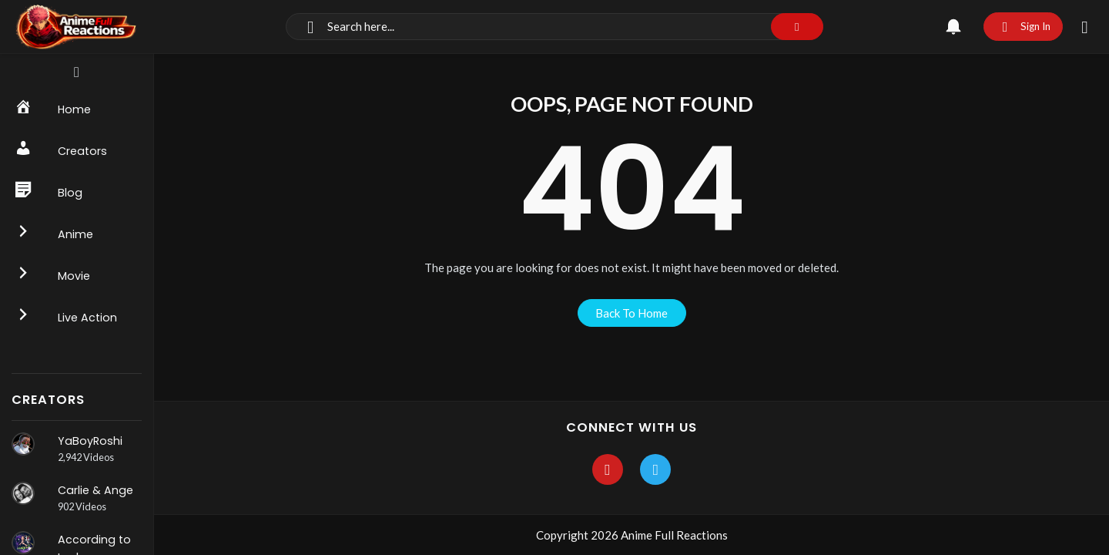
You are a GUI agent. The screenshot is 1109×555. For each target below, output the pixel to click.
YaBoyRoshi (90, 441)
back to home (631, 313)
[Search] (554, 27)
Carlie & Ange (95, 490)
